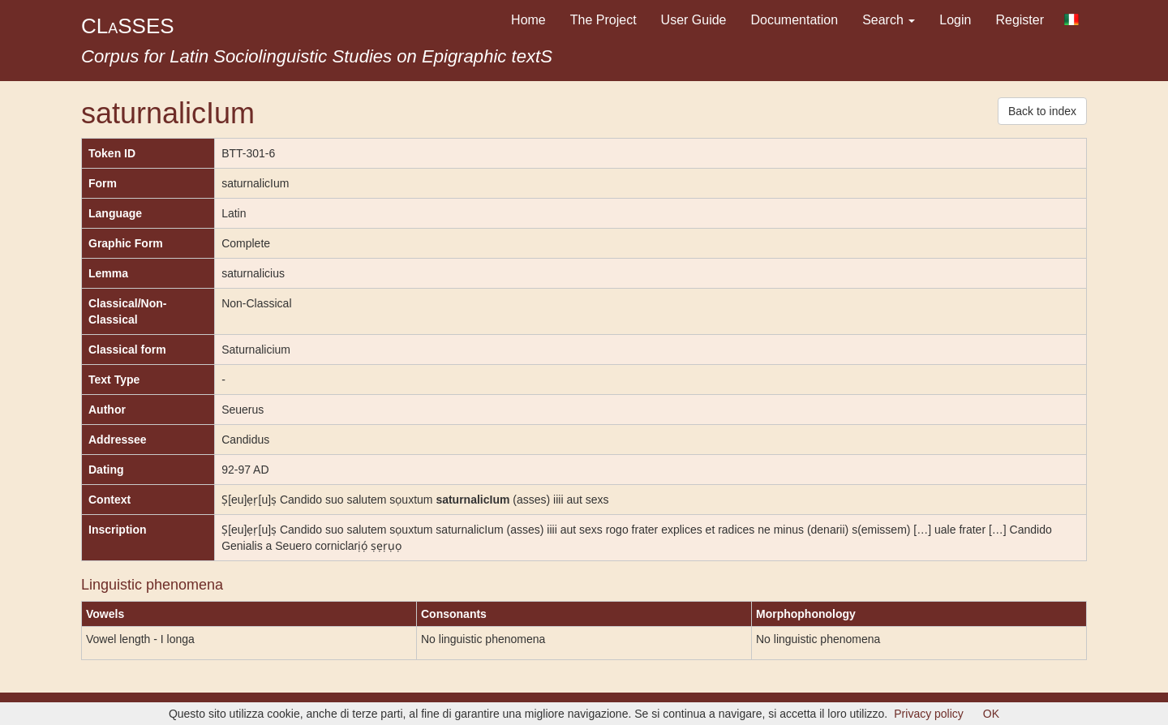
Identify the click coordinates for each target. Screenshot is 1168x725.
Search (888, 20)
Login (955, 20)
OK (991, 713)
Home (528, 20)
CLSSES (127, 26)
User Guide (694, 20)
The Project (603, 20)
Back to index (1042, 111)
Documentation (795, 20)
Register (1019, 20)
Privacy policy (929, 713)
